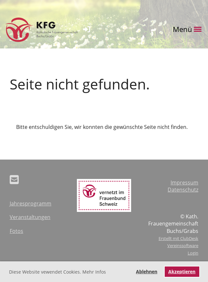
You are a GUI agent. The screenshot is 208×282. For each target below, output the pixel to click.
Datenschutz (183, 189)
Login (193, 253)
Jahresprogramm (30, 203)
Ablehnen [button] (146, 271)
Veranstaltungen (30, 217)
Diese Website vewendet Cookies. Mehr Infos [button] (57, 272)
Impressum (184, 182)
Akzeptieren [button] (181, 271)
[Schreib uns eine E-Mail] (14, 179)
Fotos (16, 231)
